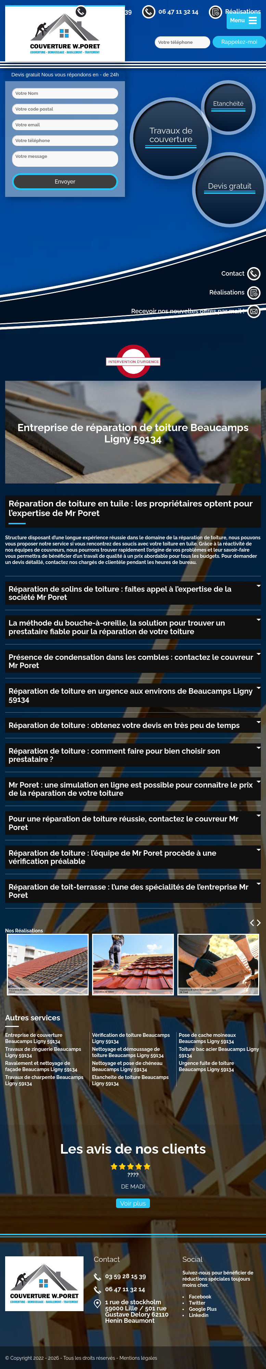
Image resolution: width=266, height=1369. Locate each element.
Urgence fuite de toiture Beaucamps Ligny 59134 (206, 1066)
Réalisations (235, 293)
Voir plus (133, 1203)
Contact (241, 274)
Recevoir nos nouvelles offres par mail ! (196, 311)
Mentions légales (138, 1358)
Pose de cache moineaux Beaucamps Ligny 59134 (207, 1038)
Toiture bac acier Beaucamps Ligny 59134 (219, 1052)
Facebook (200, 1296)
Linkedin (198, 1315)
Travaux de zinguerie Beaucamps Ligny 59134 (43, 1052)
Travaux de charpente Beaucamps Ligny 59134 (44, 1080)
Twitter (197, 1303)
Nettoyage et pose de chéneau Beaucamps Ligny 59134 (127, 1066)
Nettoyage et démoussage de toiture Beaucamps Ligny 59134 (128, 1052)
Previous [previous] (252, 922)
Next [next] (259, 922)
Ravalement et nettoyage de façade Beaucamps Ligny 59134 (41, 1066)
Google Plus (203, 1309)
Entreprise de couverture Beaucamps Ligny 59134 (33, 1038)
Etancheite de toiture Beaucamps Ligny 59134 (130, 1080)
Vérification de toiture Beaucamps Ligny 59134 (131, 1038)
